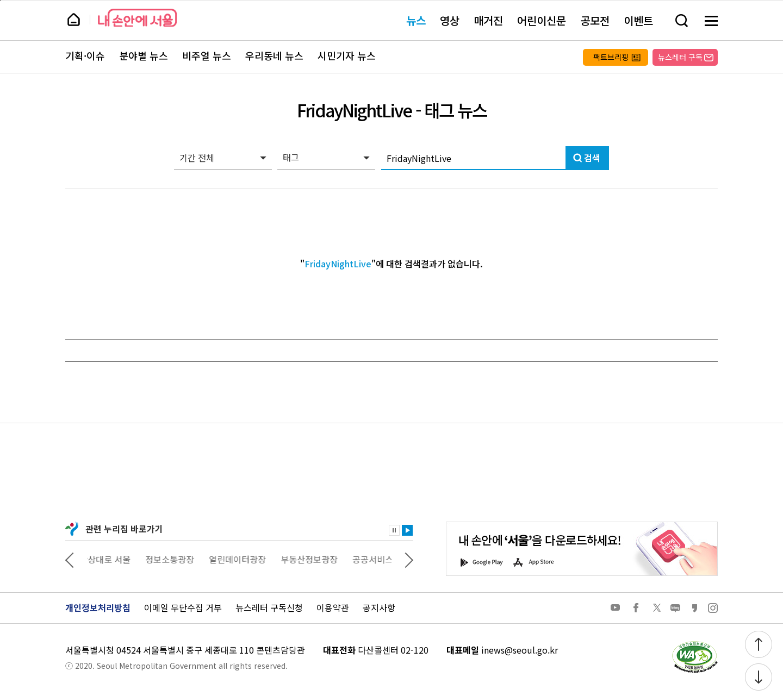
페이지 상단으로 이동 (0, 0)
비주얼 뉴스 (206, 56)
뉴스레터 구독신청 (269, 607)
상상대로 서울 (112, 559)
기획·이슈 (85, 56)
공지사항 (379, 607)
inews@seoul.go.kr (519, 649)
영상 (449, 20)
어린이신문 (541, 20)
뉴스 (416, 20)
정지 (394, 530)
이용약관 (332, 607)
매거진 (488, 20)
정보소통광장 (177, 559)
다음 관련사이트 (409, 559)
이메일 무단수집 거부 (183, 607)
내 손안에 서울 (137, 18)
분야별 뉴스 (143, 56)
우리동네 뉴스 (274, 56)
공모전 (595, 20)
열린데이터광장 (245, 559)
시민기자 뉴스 (347, 56)
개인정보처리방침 (97, 607)
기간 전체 (196, 157)
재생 (407, 530)
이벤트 (638, 20)
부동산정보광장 (316, 559)
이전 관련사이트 (69, 559)
